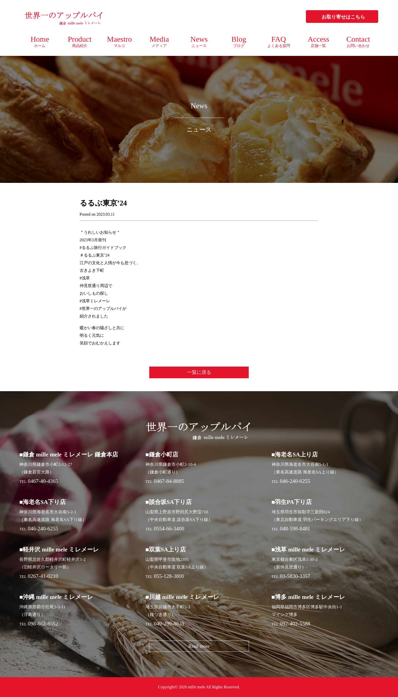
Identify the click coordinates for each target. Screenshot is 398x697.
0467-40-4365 (43, 481)
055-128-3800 (169, 576)
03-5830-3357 (295, 576)
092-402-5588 (295, 624)
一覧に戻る (199, 372)
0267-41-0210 (43, 576)
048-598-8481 (295, 529)
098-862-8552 (43, 624)
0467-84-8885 (169, 481)
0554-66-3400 (169, 529)
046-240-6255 (295, 481)
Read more (199, 646)
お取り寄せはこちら (343, 17)
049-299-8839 (169, 624)
